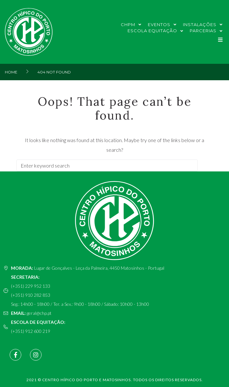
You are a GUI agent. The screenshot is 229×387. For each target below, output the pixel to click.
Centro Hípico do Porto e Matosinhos (86, 379)
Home (11, 72)
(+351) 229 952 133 (30, 286)
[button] (220, 39)
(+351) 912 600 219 (30, 331)
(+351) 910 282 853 (30, 295)
